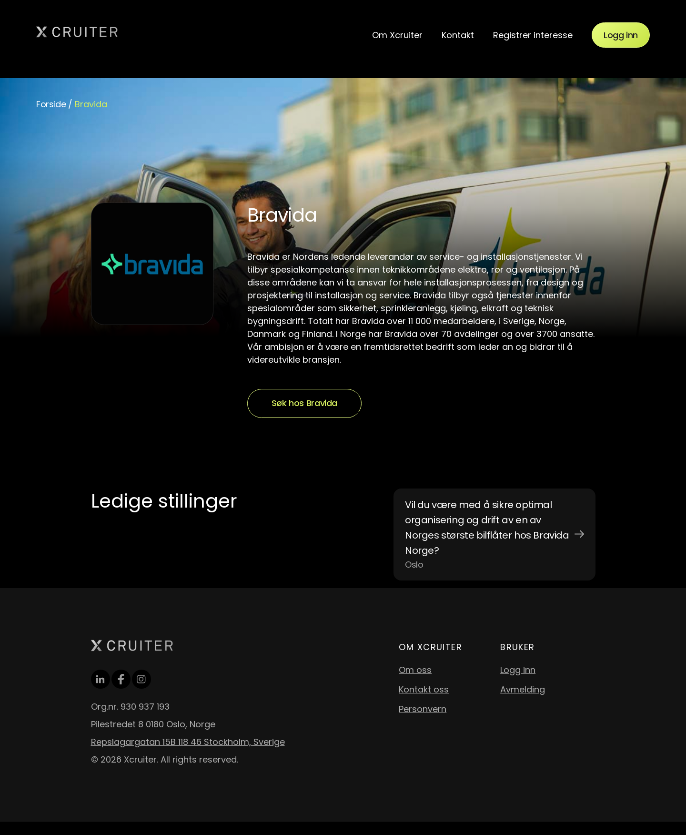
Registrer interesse (533, 35)
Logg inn (621, 35)
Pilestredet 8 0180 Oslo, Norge (153, 724)
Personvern (422, 709)
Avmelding (522, 689)
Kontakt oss (424, 689)
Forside (51, 104)
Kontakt (458, 35)
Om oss (415, 670)
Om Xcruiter (397, 35)
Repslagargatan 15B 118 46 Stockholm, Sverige (188, 742)
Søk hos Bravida (305, 403)
